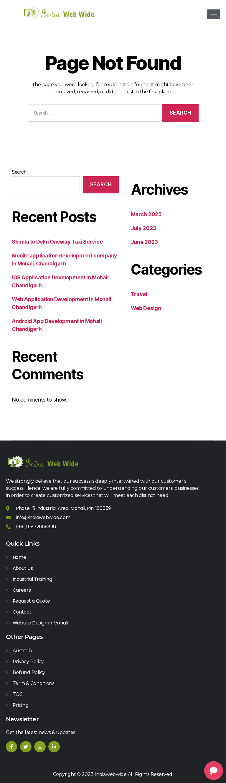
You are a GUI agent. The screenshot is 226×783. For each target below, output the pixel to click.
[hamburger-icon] (213, 14)
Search (19, 172)
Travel (139, 294)
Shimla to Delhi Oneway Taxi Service (57, 242)
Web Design (146, 308)
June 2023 (144, 242)
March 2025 (146, 214)
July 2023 (143, 228)
